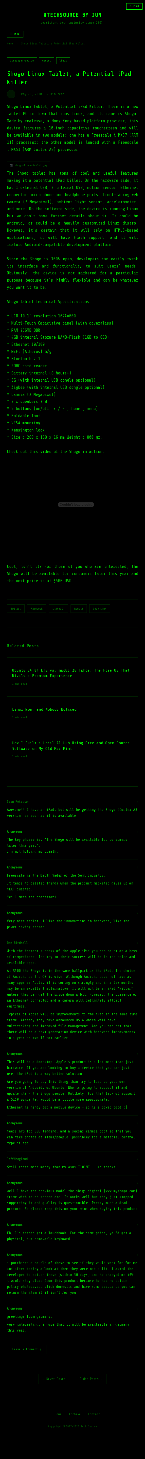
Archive (75, 1415)
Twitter (16, 608)
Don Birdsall (17, 943)
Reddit (78, 608)
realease (33, 121)
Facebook (37, 608)
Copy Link (99, 608)
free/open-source (22, 60)
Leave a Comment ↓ (27, 1350)
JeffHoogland (17, 1159)
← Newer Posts (54, 1379)
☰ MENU (15, 34)
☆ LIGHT (134, 6)
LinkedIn (58, 608)
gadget (46, 60)
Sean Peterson (18, 801)
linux (63, 60)
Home (10, 43)
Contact (94, 1415)
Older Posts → (91, 1379)
